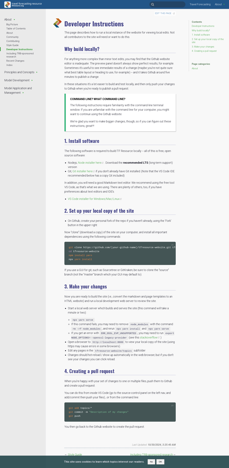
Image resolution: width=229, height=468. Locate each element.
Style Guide (12, 45)
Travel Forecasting (200, 4)
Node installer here (91, 162)
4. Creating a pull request (204, 51)
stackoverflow (150, 338)
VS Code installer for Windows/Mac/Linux (95, 199)
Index (9, 65)
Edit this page (163, 13)
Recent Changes (15, 60)
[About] (220, 4)
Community (12, 37)
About (9, 32)
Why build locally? (201, 30)
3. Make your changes (203, 46)
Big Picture (12, 24)
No (151, 462)
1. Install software (201, 34)
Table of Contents (16, 28)
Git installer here (84, 171)
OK (160, 462)
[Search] (167, 4)
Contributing (12, 41)
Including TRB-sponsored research (20, 55)
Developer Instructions (19, 49)
